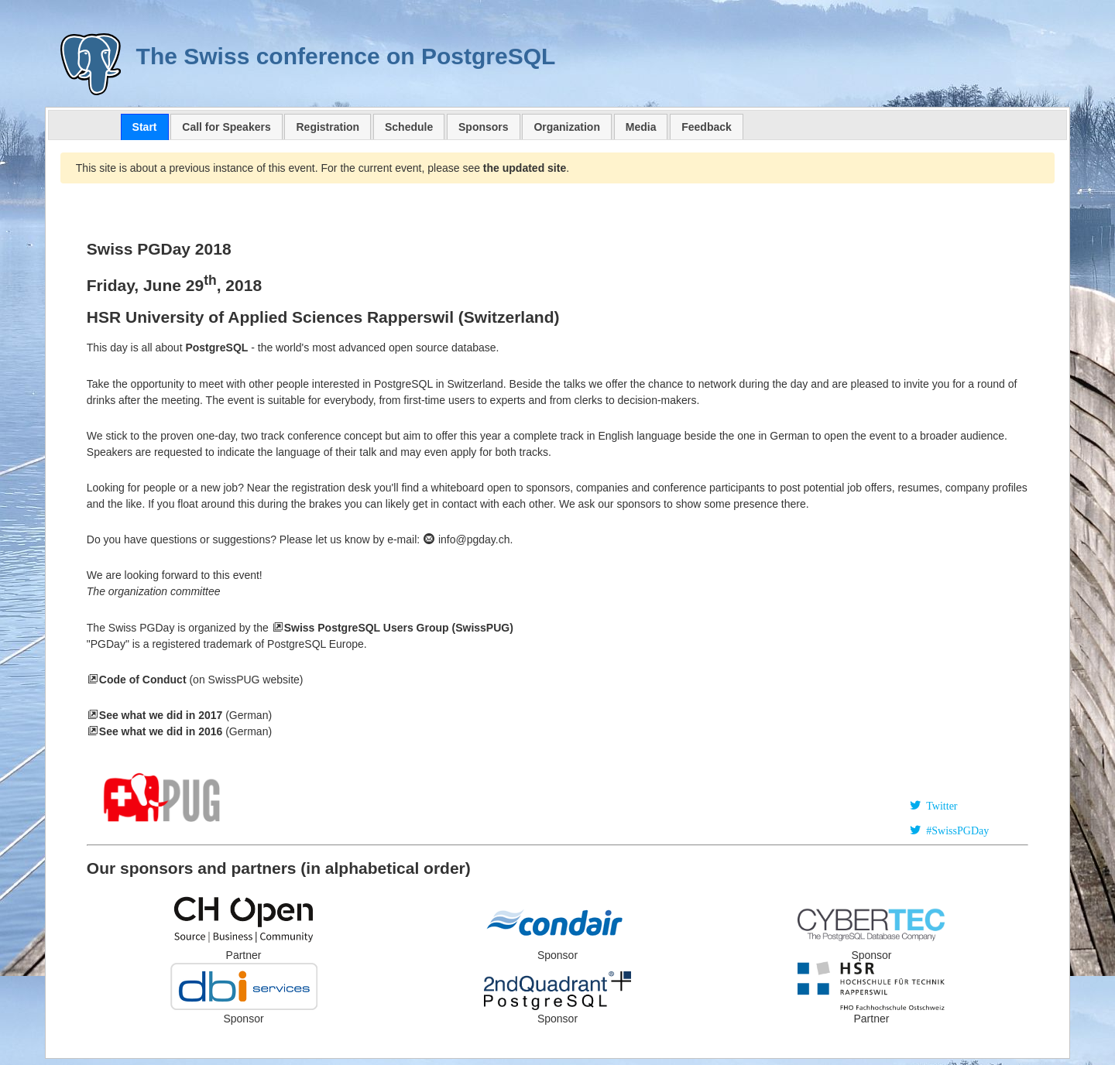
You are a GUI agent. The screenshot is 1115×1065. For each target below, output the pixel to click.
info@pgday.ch (466, 539)
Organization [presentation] (566, 127)
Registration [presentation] (327, 127)
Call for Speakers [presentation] (226, 127)
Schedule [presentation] (409, 127)
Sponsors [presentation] (483, 127)
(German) (185, 731)
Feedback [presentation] (706, 127)
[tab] (145, 127)
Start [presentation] (144, 127)
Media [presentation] (641, 127)
